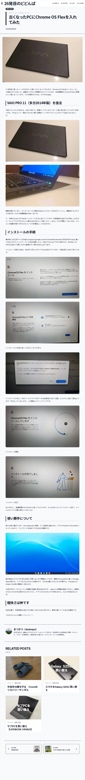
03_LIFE (72, 3)
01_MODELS (55, 3)
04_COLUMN (80, 3)
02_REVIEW (64, 3)
